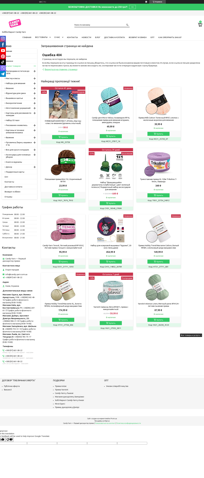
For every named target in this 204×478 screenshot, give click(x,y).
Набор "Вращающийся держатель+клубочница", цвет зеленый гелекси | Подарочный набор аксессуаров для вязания (60, 188)
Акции (8, 56)
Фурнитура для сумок (16, 93)
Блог (97, 37)
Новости (86, 37)
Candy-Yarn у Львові (64, 393)
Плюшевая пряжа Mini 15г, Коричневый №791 (183, 119)
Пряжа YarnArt (61, 390)
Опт (152, 37)
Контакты (72, 37)
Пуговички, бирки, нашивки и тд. (19, 143)
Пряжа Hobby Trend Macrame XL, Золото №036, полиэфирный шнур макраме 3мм (101, 250)
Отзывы (8, 197)
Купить (61, 139)
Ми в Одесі (60, 404)
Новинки (9, 61)
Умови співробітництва (117, 386)
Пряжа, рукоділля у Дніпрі (67, 407)
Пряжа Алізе (60, 386)
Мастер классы (13, 78)
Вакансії (8, 390)
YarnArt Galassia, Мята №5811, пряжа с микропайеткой (142, 253)
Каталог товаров (13, 66)
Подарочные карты (15, 172)
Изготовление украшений (18, 108)
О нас (57, 37)
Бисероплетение (14, 103)
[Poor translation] (9, 439)
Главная (26, 37)
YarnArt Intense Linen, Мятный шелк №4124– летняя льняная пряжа (183, 249)
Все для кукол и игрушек (17, 150)
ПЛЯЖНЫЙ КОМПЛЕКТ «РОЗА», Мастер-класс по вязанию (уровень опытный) (59, 123)
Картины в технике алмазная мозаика (15, 131)
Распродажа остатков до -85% (17, 72)
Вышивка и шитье (14, 98)
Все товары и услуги (190, 280)
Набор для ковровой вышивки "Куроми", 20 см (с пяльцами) (183, 183)
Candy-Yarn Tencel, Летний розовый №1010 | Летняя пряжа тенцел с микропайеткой (142, 184)
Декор (9, 167)
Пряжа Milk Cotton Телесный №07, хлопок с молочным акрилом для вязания (142, 120)
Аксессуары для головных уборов (18, 156)
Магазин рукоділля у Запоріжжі (69, 397)
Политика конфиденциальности (128, 423)
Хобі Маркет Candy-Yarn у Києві (69, 400)
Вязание (10, 88)
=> (132, 7)
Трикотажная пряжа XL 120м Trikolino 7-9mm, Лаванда (101, 183)
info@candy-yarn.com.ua (16, 274)
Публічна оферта (12, 386)
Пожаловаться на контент (105, 423)
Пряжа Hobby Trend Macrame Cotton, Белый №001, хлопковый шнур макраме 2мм (60, 250)
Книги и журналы (14, 162)
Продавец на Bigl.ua (102, 421)
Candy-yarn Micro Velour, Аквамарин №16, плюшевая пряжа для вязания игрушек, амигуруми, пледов (101, 120)
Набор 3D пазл (12, 120)
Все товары (41, 37)
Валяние (10, 137)
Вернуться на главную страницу (61, 69)
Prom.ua (114, 418)
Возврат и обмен (138, 37)
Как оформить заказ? (170, 37)
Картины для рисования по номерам (18, 114)
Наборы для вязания (15, 83)
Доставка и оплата (114, 37)
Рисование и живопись (16, 125)
